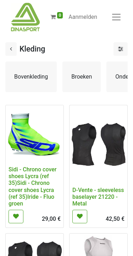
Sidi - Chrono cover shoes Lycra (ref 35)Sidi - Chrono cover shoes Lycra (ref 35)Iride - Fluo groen (32, 186)
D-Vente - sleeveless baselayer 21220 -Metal (98, 197)
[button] (16, 216)
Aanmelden (82, 17)
